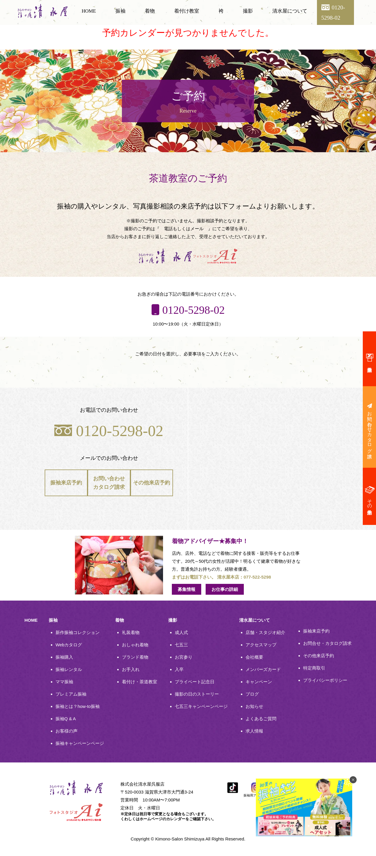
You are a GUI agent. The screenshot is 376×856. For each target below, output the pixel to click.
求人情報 (254, 730)
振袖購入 (64, 657)
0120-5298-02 (108, 430)
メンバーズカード (263, 669)
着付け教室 (186, 11)
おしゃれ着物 (135, 644)
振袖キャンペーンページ (80, 743)
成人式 (181, 632)
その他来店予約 (151, 484)
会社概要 (254, 657)
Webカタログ (69, 644)
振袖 (120, 11)
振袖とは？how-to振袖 (78, 706)
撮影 (248, 11)
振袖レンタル (69, 669)
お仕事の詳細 (225, 589)
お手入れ (131, 669)
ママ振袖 (64, 681)
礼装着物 (131, 632)
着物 (150, 11)
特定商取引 (314, 667)
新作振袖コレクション (78, 632)
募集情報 (186, 589)
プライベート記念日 (194, 681)
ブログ (252, 693)
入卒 (179, 669)
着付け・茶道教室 (139, 681)
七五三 (181, 644)
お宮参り (183, 657)
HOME (89, 11)
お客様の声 (67, 730)
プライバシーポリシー (325, 680)
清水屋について (289, 11)
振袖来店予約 (66, 484)
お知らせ (254, 706)
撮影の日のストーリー (197, 693)
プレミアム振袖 (71, 693)
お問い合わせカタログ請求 (109, 483)
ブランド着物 (135, 657)
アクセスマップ (261, 644)
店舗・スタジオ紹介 (265, 632)
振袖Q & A (66, 718)
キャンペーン (259, 681)
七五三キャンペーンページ (201, 706)
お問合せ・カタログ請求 (327, 643)
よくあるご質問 (261, 718)
